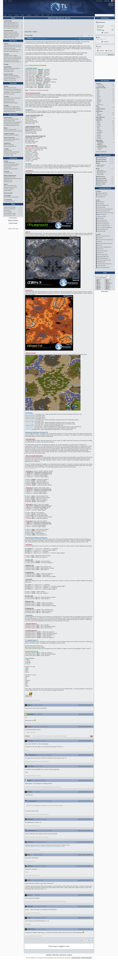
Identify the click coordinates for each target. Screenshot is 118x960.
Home (5, 15)
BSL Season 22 (101, 201)
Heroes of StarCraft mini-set (10, 146)
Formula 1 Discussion (8, 188)
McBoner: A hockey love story (10, 187)
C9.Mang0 (99, 130)
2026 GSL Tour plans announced (11, 34)
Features (37, 15)
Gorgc (98, 121)
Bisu (108, 285)
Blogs (13, 204)
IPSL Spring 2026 (101, 207)
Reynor (98, 110)
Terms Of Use (63, 955)
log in (55, 946)
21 (21, 27)
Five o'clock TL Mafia (8, 155)
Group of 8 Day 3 (30, 424)
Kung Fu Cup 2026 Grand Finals (105, 243)
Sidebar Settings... (105, 291)
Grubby (98, 122)
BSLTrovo (100, 148)
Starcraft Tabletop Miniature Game (11, 125)
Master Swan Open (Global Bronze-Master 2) (13, 58)
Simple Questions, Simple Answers (11, 106)
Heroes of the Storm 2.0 (9, 140)
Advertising (48, 955)
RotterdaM (99, 29)
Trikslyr (98, 129)
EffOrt (99, 287)
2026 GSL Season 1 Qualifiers (10, 32)
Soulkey (98, 96)
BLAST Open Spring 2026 (103, 223)
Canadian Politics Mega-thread (11, 168)
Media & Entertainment (10, 175)
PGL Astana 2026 (101, 265)
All (92, 35)
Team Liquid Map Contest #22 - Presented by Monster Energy (12, 28)
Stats (99, 284)
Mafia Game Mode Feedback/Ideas (11, 151)
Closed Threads (13, 223)
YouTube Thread (7, 167)
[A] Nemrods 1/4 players (9, 69)
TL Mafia (6, 149)
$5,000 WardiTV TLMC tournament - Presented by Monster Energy (13, 61)
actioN (98, 92)
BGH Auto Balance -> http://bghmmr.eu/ (12, 89)
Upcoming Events (105, 155)
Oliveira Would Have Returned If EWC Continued (13, 49)
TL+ (52, 15)
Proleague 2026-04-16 (102, 193)
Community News (8, 30)
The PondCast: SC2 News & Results (12, 77)
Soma (98, 90)
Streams (23, 15)
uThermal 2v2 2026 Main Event (104, 247)
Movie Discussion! (8, 181)
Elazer (109, 284)
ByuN (99, 279)
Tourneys (6, 54)
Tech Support (7, 195)
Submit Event (111, 54)
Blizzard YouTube (102, 145)
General (6, 43)
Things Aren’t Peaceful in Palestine (11, 164)
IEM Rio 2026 (101, 218)
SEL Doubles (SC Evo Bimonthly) (11, 60)
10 (21, 25)
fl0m (98, 112)
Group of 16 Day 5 (30, 419)
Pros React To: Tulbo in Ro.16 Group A (12, 90)
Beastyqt (99, 126)
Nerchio (109, 279)
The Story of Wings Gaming (10, 129)
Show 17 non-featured (101, 151)
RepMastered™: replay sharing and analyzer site (13, 92)
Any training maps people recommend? (12, 110)
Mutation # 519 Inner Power (10, 80)
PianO (98, 103)
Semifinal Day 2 (29, 428)
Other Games (13, 115)
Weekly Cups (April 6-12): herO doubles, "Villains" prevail (12, 36)
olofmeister (99, 114)
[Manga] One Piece (8, 180)
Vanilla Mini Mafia (8, 150)
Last (99, 289)
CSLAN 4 (100, 241)
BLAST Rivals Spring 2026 (103, 267)
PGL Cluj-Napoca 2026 (103, 229)
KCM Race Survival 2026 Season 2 (105, 209)
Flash (99, 286)
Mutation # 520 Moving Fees (10, 78)
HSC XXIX (100, 245)
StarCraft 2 (13, 41)
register (61, 946)
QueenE (99, 135)
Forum (11, 15)
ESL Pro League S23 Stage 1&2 (105, 227)
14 (21, 22)
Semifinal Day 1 (29, 426)
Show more (100, 104)
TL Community (8, 199)
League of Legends (9, 133)
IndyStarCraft (100, 30)
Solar (99, 283)
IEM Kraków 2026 (101, 231)
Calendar (17, 15)
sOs (108, 280)
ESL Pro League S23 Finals (104, 225)
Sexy (98, 98)
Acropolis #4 (100, 237)
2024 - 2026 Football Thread (10, 185)
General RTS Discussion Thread (11, 119)
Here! (26, 872)
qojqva (98, 107)
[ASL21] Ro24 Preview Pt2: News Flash (12, 25)
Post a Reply (28, 35)
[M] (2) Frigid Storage (8, 71)
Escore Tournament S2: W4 (104, 236)
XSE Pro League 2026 (102, 254)
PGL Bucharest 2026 (102, 220)
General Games (8, 117)
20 (21, 37)
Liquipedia (106, 0)
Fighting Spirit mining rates (10, 111)
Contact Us (69, 955)
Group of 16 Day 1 (30, 414)
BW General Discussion (9, 94)
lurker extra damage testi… (10, 208)
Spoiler (31, 468)
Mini (98, 89)
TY (99, 280)
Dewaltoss (99, 100)
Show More (98, 185)
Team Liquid (99, 0)
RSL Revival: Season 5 (103, 250)
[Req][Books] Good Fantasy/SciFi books (12, 178)
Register (10, 0)
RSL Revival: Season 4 (103, 195)
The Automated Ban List (9, 201)
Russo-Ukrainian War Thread (10, 165)
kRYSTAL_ (99, 115)
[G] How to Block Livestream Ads (11, 197)
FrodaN (98, 124)
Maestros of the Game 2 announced (12, 33)
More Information (86, 958)
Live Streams (105, 80)
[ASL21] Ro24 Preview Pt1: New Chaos (12, 26)
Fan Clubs (6, 171)
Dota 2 (5, 128)
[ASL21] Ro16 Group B (9, 101)
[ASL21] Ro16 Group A (9, 99)
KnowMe (99, 133)
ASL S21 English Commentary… (10, 215)
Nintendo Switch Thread (9, 120)
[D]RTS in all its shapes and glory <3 (12, 68)
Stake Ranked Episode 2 (103, 258)
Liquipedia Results (105, 188)
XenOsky (20, 213)
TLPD (105, 273)
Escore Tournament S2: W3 (104, 210)
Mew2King (99, 118)
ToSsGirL (99, 101)
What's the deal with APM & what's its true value (13, 108)
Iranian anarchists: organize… (10, 213)
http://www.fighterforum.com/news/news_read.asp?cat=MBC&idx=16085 (45, 847)
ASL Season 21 (101, 203)
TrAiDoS (20, 207)
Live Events (105, 18)
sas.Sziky (99, 138)
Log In (5, 0)
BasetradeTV (101, 142)
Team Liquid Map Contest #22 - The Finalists (12, 22)
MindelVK (99, 136)
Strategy (6, 64)
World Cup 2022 (8, 193)
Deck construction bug (9, 144)
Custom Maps (7, 67)
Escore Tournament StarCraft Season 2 (12, 98)
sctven (99, 149)
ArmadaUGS (100, 132)
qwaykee (20, 210)
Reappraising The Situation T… (10, 207)
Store (42, 15)
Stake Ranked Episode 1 (103, 222)
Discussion (109, 50)
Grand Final (28, 429)
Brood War (13, 83)
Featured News (8, 21)
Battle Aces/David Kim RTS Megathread (12, 122)
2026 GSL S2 (101, 248)
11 (21, 32)
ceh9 (98, 127)
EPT (47, 15)
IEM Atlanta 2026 (101, 261)
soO (108, 281)
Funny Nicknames (8, 211)
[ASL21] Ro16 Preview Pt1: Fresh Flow (12, 23)
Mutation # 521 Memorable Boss (11, 75)
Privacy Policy (55, 955)
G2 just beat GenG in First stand (11, 135)
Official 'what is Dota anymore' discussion (13, 130)
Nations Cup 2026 (101, 216)
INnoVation (109, 283)
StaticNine (20, 208)
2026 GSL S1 (101, 252)
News (13, 18)
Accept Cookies (76, 958)
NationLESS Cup (101, 196)
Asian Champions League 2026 (104, 263)
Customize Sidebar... (13, 217)
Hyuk (98, 93)
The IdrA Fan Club (8, 172)
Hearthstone (7, 143)
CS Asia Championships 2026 (104, 260)
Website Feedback (13, 220)
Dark (99, 281)
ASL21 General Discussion (10, 87)
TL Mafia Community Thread (10, 153)
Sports (6, 184)
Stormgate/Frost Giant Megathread (11, 123)
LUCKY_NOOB (20, 211)
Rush (98, 95)
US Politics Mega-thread (9, 162)
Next (89, 35)
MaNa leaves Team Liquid (9, 37)
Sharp (108, 289)
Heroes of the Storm (9, 137)
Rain (99, 285)
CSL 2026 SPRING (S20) (103, 205)
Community (13, 158)
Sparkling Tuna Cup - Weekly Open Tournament (13, 57)
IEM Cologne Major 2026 (103, 256)
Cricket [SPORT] (7, 190)
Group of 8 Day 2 (30, 422)
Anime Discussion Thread (9, 177)
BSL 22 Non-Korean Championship (105, 239)
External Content (8, 74)
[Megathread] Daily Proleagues (11, 102)
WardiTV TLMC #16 (102, 214)
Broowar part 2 (7, 210)
